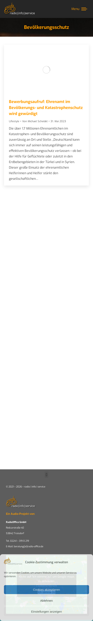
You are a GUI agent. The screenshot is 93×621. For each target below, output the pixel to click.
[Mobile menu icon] (79, 9)
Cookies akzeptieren (46, 589)
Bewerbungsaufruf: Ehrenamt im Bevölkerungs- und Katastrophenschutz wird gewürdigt (46, 107)
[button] (46, 474)
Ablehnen (46, 600)
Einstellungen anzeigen (46, 611)
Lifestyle (14, 121)
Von (35, 121)
